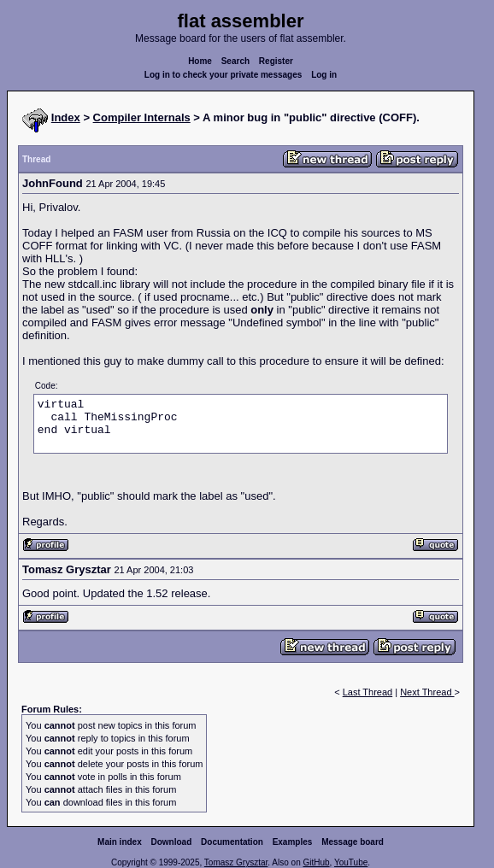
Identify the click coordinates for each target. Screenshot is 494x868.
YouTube (351, 862)
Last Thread (368, 692)
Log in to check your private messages (223, 74)
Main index (119, 842)
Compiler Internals (142, 117)
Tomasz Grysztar (236, 862)
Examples (293, 842)
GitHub (316, 862)
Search (235, 61)
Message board (352, 842)
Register (276, 61)
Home (200, 61)
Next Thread (427, 692)
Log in (324, 74)
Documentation (232, 842)
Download (171, 842)
